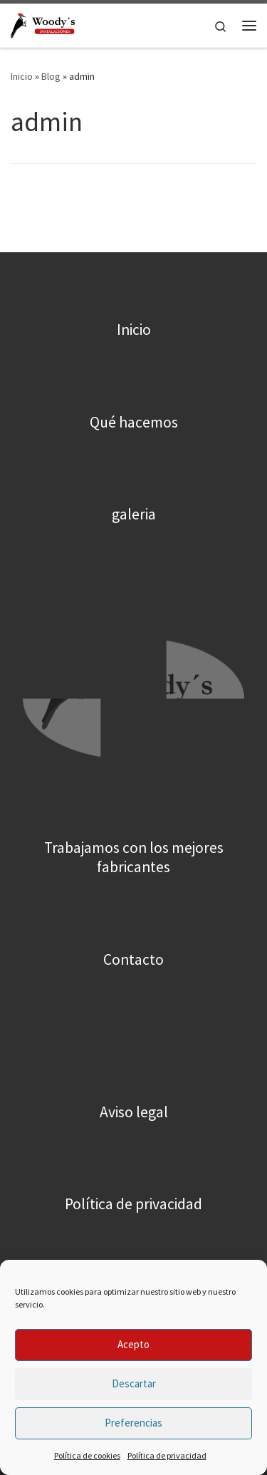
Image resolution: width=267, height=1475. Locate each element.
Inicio (22, 76)
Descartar (134, 1383)
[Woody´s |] (44, 23)
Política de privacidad (166, 1455)
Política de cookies (87, 1455)
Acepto (133, 1344)
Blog (51, 76)
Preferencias (133, 1422)
